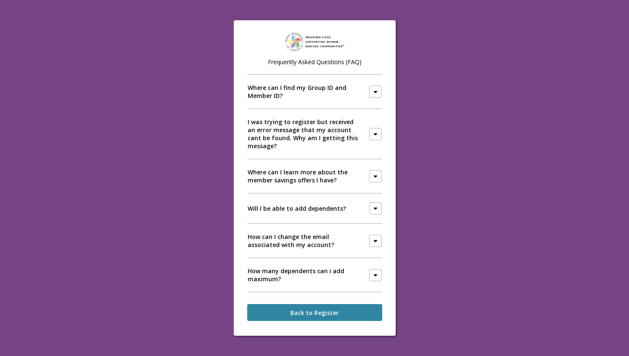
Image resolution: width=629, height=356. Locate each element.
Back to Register (314, 313)
